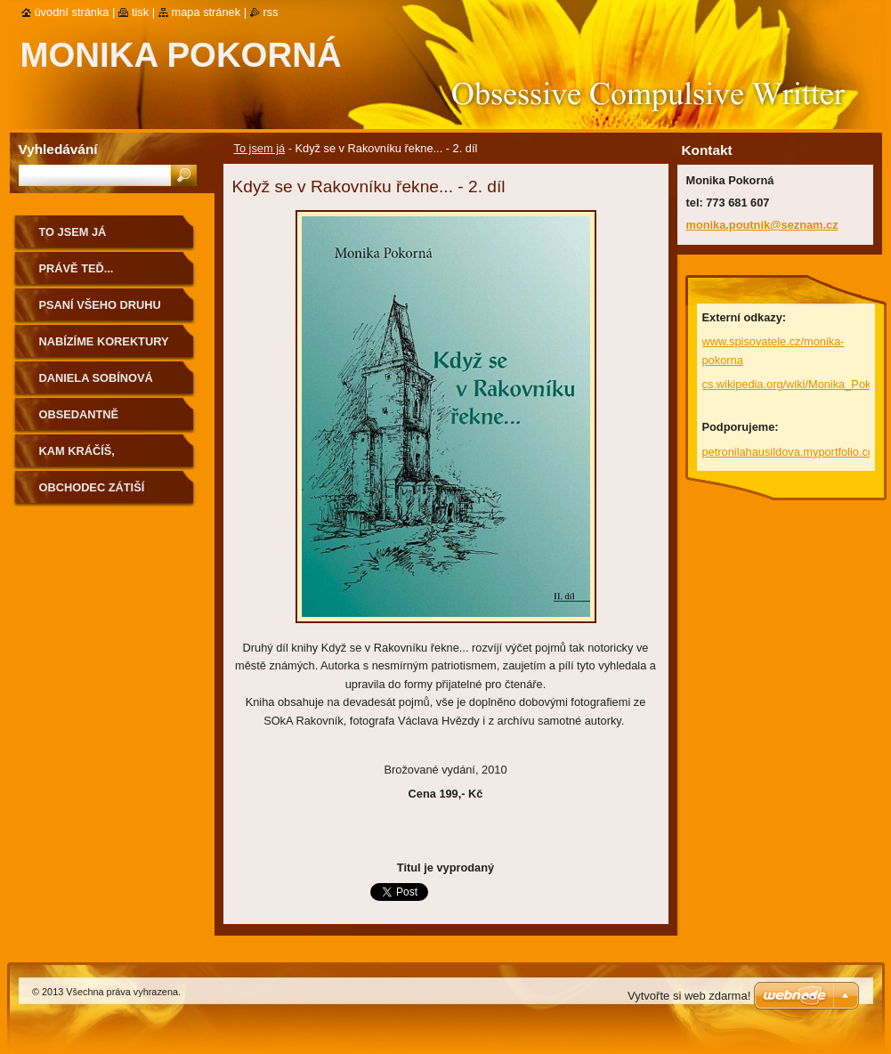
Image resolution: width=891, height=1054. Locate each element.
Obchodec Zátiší (92, 487)
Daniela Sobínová (96, 378)
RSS (271, 12)
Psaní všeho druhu (100, 305)
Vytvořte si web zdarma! (689, 995)
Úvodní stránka (72, 12)
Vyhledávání (58, 149)
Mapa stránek (206, 12)
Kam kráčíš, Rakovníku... (78, 457)
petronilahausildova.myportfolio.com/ (794, 451)
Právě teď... (76, 268)
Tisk (140, 12)
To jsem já (260, 148)
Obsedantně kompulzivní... (83, 421)
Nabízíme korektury (104, 341)
